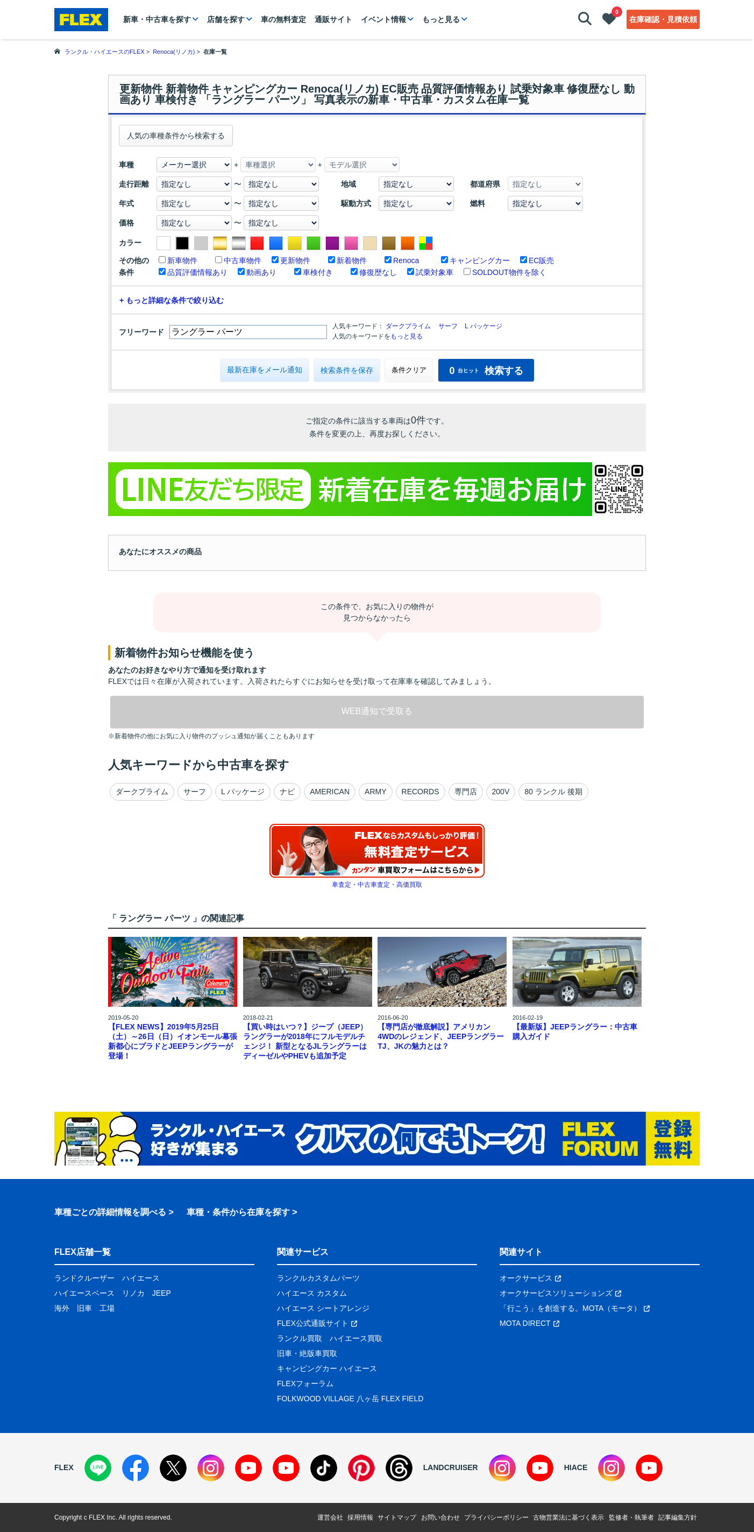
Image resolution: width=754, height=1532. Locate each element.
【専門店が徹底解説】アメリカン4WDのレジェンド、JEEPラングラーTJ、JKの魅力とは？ (441, 1036)
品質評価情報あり (197, 272)
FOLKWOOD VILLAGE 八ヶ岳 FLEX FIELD (350, 1398)
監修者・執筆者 (631, 1517)
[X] (173, 1468)
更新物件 (295, 260)
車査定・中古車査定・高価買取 (377, 884)
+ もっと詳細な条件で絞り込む (171, 300)
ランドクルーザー (84, 1278)
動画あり (261, 272)
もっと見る (441, 19)
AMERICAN (330, 791)
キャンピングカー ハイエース (327, 1368)
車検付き (318, 272)
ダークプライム (408, 326)
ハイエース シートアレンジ (323, 1308)
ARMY (375, 791)
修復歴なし (378, 272)
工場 (107, 1308)
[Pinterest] (361, 1468)
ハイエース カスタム (312, 1293)
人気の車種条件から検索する (176, 135)
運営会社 (330, 1517)
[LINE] (97, 1468)
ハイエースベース (84, 1293)
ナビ (287, 791)
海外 (61, 1308)
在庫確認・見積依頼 (663, 19)
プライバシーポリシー (496, 1517)
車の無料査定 (283, 19)
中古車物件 (242, 260)
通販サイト (333, 19)
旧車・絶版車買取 (307, 1353)
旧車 (84, 1308)
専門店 (465, 791)
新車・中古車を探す (157, 19)
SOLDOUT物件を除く (509, 272)
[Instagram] (210, 1468)
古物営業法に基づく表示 (568, 1517)
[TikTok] (323, 1468)
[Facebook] (135, 1468)
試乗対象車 (434, 272)
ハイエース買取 (356, 1338)
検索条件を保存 (347, 370)
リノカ (133, 1293)
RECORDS (420, 791)
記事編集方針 (677, 1517)
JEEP (161, 1293)
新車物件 (182, 260)
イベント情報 (383, 19)
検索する (486, 370)
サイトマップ (397, 1517)
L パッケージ (483, 326)
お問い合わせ (440, 1517)
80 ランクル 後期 (553, 791)
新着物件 (352, 260)
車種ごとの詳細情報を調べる (110, 1212)
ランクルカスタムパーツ (318, 1278)
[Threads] (399, 1468)
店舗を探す (226, 19)
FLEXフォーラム (305, 1383)
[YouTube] (248, 1468)
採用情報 (360, 1517)
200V (501, 791)
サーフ (448, 326)
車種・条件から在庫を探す (238, 1212)
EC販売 (541, 260)
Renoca (406, 260)
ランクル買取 (299, 1338)
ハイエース (141, 1278)
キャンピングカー (480, 260)
